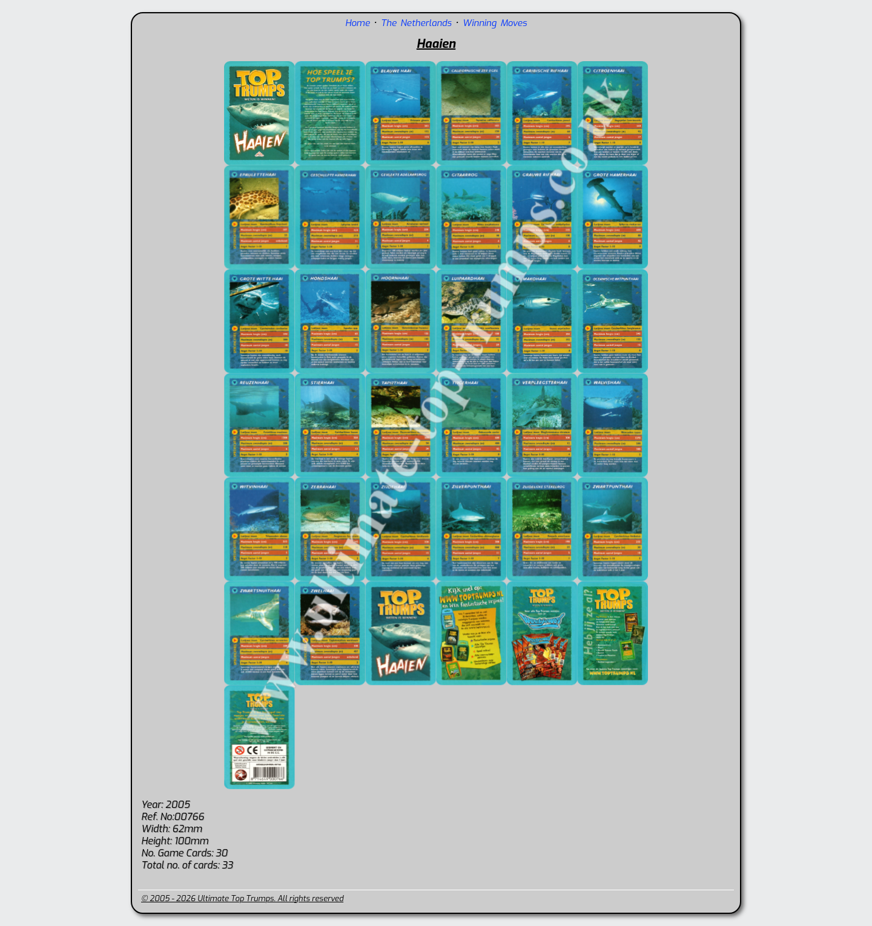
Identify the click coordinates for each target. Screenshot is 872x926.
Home (357, 23)
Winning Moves (495, 23)
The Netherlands (416, 23)
